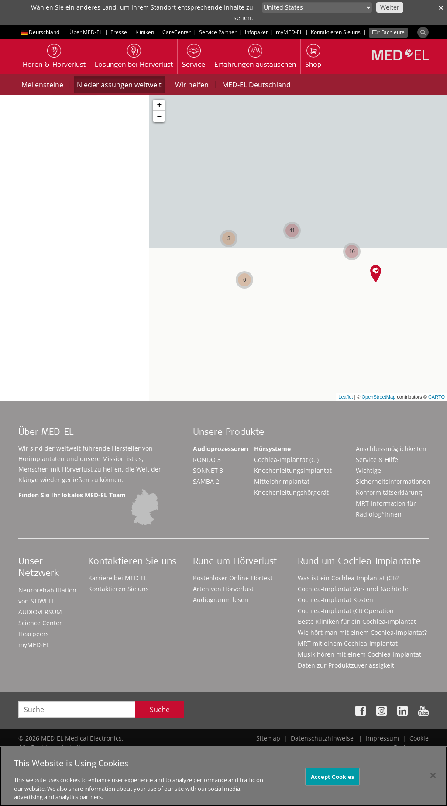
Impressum (382, 738)
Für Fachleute (388, 32)
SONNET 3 (208, 470)
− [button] (159, 116)
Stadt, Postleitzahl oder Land (56, 214)
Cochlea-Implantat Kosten (335, 600)
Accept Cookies (332, 780)
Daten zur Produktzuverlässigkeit (346, 665)
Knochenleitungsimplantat (293, 470)
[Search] (423, 32)
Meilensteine (42, 85)
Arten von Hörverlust (223, 589)
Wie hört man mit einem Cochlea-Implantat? (362, 632)
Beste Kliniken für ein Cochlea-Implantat (357, 621)
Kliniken (144, 32)
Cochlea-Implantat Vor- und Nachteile (353, 589)
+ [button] (159, 105)
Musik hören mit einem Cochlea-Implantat (359, 654)
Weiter (389, 7)
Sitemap (268, 738)
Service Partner (218, 32)
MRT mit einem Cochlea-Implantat (348, 643)
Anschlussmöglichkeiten (391, 448)
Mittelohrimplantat (281, 481)
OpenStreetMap (378, 397)
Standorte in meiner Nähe (86, 255)
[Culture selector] (317, 7)
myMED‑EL (289, 32)
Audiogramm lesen (220, 600)
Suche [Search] (160, 709)
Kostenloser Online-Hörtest (232, 578)
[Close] (433, 779)
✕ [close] (441, 7)
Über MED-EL (85, 32)
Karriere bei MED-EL (117, 578)
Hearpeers (33, 634)
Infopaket (256, 32)
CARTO (436, 397)
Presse (118, 32)
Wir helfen (192, 85)
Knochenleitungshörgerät (291, 492)
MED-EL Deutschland (256, 85)
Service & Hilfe (377, 459)
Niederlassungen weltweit (119, 85)
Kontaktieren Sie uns (336, 32)
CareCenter (176, 32)
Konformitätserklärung (389, 492)
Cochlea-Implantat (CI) (286, 459)
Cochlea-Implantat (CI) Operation (346, 610)
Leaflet (345, 397)
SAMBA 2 (206, 481)
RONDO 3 (207, 459)
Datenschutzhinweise (322, 738)
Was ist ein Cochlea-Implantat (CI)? (348, 578)
